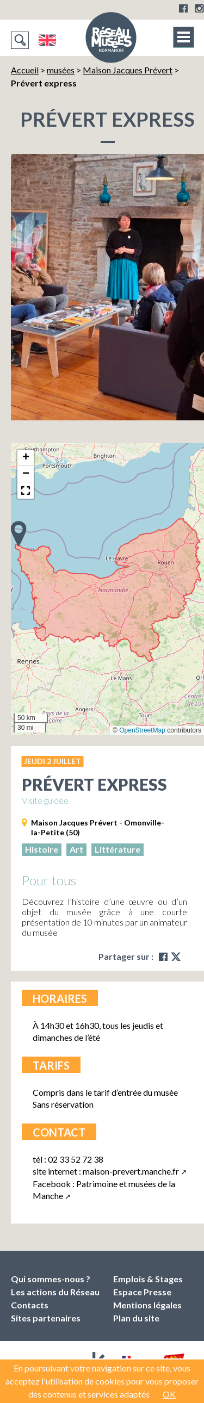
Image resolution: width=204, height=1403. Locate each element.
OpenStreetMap (142, 730)
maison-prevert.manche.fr (131, 1171)
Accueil (25, 70)
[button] (18, 533)
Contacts (29, 1305)
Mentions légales (147, 1305)
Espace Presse (142, 1292)
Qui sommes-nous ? (50, 1279)
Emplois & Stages (148, 1279)
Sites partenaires (46, 1318)
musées (61, 70)
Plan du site (136, 1318)
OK (169, 1394)
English (47, 40)
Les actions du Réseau (55, 1292)
